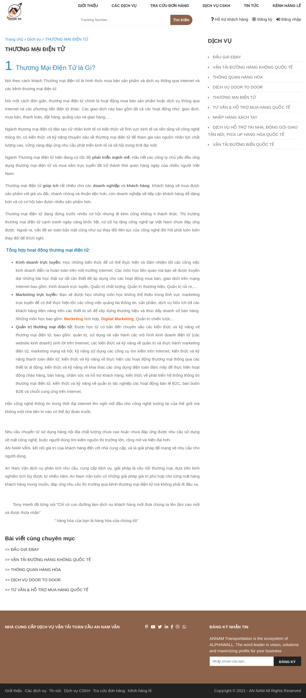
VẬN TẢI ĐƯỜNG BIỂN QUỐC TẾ (241, 144)
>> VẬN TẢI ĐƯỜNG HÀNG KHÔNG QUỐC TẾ (48, 559)
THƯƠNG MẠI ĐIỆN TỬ (35, 49)
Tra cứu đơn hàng (169, 5)
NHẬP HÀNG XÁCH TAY (233, 117)
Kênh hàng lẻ (287, 5)
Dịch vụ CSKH (216, 5)
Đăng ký (262, 19)
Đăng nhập (288, 19)
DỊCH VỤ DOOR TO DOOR (235, 87)
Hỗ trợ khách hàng (229, 19)
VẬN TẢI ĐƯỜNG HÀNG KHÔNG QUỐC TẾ (250, 67)
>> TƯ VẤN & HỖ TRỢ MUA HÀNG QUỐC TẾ (46, 589)
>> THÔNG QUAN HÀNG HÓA (33, 569)
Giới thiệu (88, 5)
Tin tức (251, 5)
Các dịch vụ (124, 5)
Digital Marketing (117, 318)
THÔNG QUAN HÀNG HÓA (235, 77)
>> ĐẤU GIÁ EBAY (22, 549)
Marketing (73, 318)
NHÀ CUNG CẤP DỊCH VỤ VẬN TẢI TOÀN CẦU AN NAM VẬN (62, 627)
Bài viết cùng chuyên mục (40, 538)
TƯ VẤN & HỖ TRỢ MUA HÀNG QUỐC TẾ (249, 107)
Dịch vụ (219, 41)
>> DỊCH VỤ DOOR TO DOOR (33, 579)
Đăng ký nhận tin (229, 627)
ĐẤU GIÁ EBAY (224, 57)
